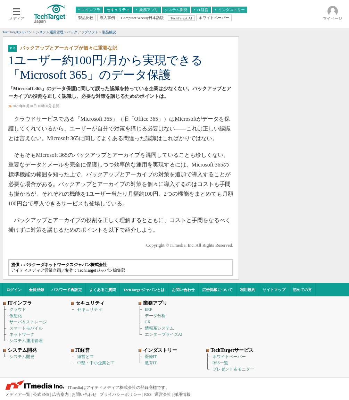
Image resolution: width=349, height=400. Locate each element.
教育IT (151, 362)
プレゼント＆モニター (233, 369)
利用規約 (247, 290)
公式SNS (41, 394)
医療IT (151, 356)
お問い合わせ (183, 290)
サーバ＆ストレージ (28, 322)
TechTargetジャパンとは (144, 290)
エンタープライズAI (164, 334)
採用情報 (182, 394)
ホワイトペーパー (229, 356)
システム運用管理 (26, 340)
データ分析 (155, 315)
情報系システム (159, 328)
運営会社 (163, 394)
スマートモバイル (26, 328)
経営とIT (85, 356)
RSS (147, 394)
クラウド (17, 309)
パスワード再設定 (66, 290)
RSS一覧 (220, 362)
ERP (148, 309)
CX (148, 322)
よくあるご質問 (102, 290)
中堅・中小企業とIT (95, 362)
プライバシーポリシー (120, 394)
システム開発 (21, 356)
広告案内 (60, 394)
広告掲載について (217, 290)
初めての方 (302, 290)
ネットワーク (21, 334)
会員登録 (36, 290)
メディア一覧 (17, 394)
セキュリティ (89, 309)
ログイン (14, 290)
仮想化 (15, 315)
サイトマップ (274, 290)
